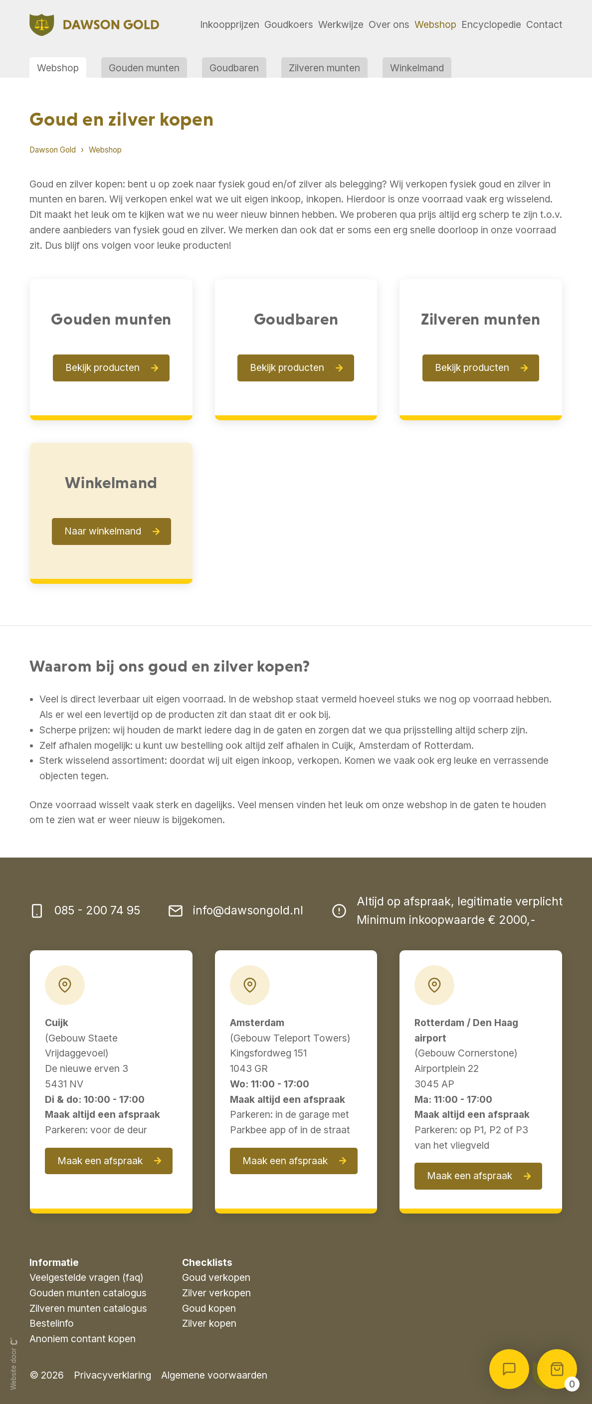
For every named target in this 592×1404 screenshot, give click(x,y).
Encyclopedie (491, 24)
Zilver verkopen (216, 1293)
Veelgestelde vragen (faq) (86, 1277)
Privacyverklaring (112, 1375)
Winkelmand (417, 68)
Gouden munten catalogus (88, 1293)
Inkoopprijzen (229, 24)
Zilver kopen (209, 1323)
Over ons (389, 24)
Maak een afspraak (100, 1161)
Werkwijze (341, 24)
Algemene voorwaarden (214, 1375)
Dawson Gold (52, 150)
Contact (544, 24)
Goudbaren (234, 68)
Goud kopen (209, 1308)
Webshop (435, 24)
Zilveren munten (324, 68)
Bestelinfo (51, 1323)
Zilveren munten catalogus (88, 1308)
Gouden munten (144, 68)
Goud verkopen (216, 1277)
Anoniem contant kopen (82, 1339)
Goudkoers (288, 24)
